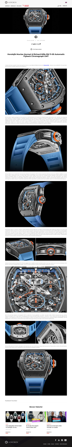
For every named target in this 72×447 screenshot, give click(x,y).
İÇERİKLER (7, 5)
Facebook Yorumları (11, 401)
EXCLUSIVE (19, 5)
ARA (59, 6)
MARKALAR (13, 5)
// (36, 40)
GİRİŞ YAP (65, 5)
